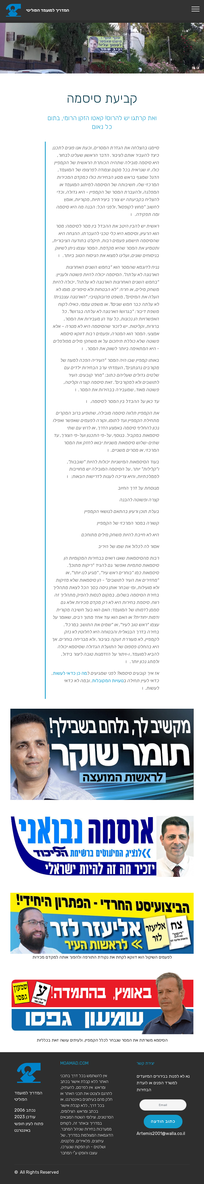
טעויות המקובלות (108, 680)
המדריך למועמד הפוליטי (47, 10)
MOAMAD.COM (74, 1063)
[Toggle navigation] (196, 8)
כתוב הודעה (163, 1121)
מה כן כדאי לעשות (70, 673)
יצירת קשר (145, 1063)
